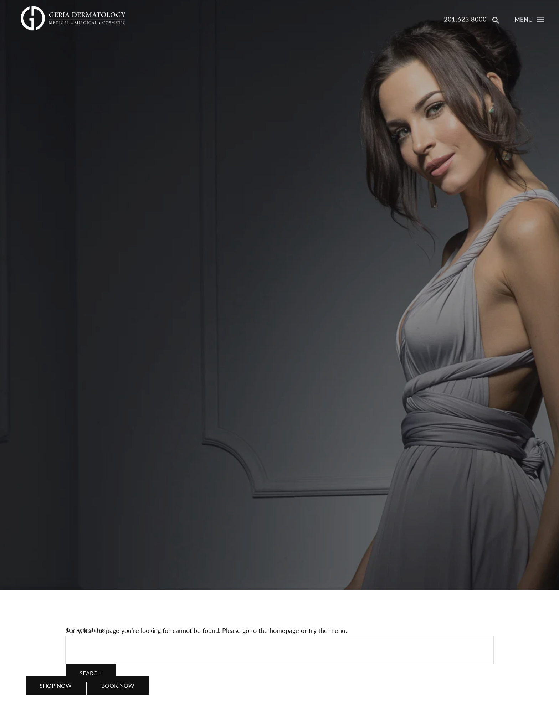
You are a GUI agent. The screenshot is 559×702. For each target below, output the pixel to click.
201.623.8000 (465, 19)
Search (91, 673)
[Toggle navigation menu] (528, 21)
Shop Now (56, 689)
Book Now (117, 689)
